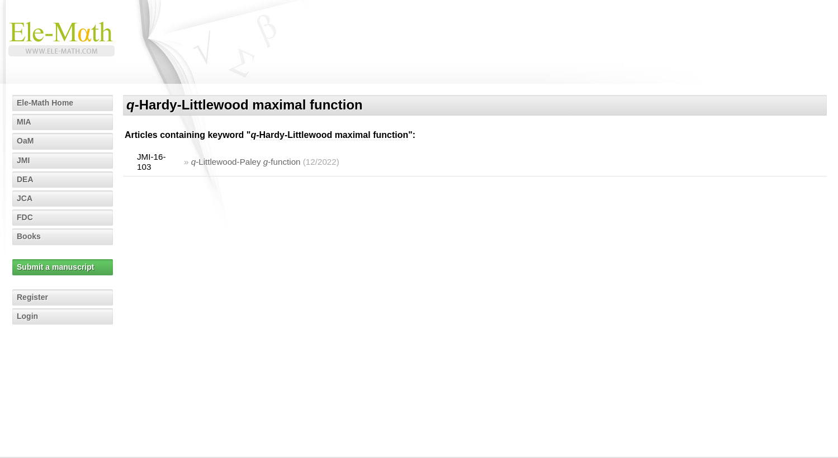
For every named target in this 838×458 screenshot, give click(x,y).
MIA (24, 121)
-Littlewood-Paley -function (246, 161)
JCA (24, 198)
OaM (25, 140)
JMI (23, 160)
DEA (25, 179)
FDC (25, 217)
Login (27, 316)
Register (32, 297)
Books (29, 236)
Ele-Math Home (45, 102)
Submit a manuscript (55, 267)
